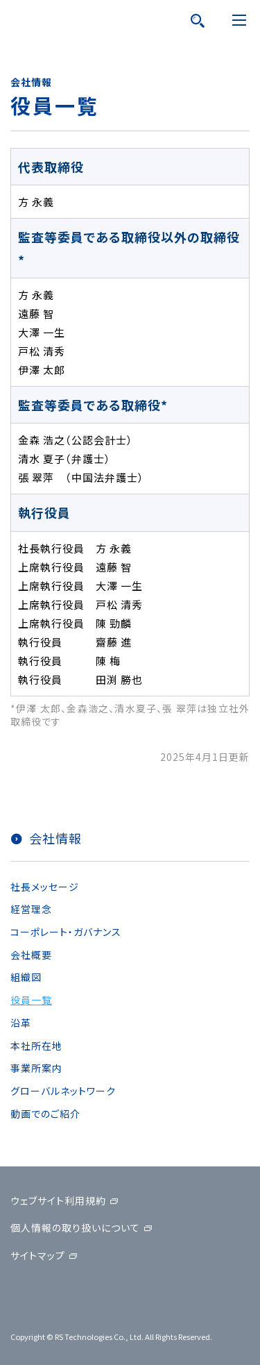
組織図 (26, 977)
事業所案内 (36, 1068)
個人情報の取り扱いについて (75, 1227)
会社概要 (31, 955)
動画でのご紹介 (45, 1114)
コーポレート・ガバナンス (65, 932)
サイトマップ (37, 1255)
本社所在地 (36, 1046)
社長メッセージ (44, 887)
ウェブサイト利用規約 (58, 1200)
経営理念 (31, 909)
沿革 (20, 1023)
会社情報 (55, 838)
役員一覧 (31, 1000)
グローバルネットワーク (63, 1091)
